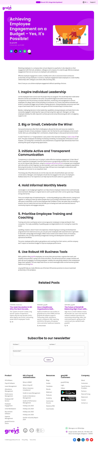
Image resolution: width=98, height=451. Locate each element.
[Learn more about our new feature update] (49, 2)
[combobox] (86, 2)
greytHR (32, 256)
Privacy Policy (25, 439)
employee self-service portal (53, 163)
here (31, 264)
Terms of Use (33, 439)
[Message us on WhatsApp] (79, 428)
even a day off (72, 137)
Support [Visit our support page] (92, 2)
